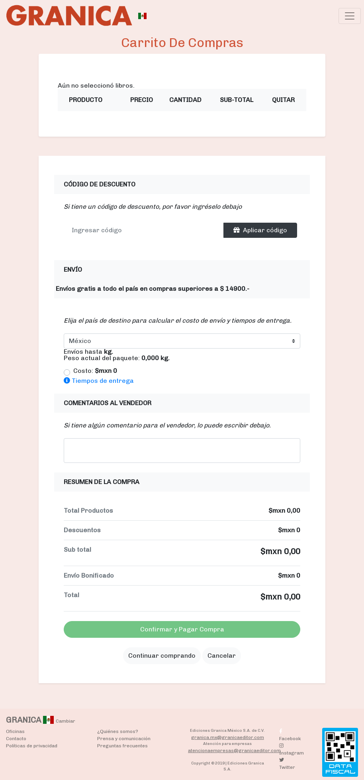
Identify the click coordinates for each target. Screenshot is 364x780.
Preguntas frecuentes (122, 746)
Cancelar (221, 655)
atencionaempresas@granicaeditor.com (234, 750)
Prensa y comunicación (124, 738)
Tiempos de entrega (99, 380)
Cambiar (65, 721)
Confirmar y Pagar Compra (182, 629)
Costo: (95, 371)
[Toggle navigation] (350, 16)
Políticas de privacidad (31, 746)
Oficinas (15, 731)
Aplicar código (260, 230)
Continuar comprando (162, 655)
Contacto (16, 738)
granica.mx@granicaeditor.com (227, 737)
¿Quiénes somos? (117, 731)
